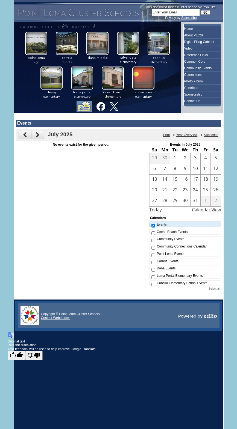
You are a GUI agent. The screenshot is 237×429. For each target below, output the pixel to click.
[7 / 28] (164, 201)
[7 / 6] (154, 169)
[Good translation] (16, 355)
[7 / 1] (175, 158)
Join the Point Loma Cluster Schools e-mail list (181, 7)
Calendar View (206, 210)
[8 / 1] (205, 201)
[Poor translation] (34, 355)
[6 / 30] (164, 158)
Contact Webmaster (55, 318)
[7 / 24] (195, 190)
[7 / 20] (154, 190)
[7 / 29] (175, 201)
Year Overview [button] (187, 135)
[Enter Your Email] (176, 12)
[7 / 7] (164, 169)
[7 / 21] (164, 190)
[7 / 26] (215, 190)
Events (162, 224)
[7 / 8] (175, 169)
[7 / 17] (195, 180)
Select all (214, 288)
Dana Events (166, 268)
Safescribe (189, 18)
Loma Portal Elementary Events (180, 276)
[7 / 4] (205, 158)
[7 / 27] (154, 201)
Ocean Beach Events (172, 232)
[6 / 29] (154, 158)
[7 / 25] (205, 190)
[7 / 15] (175, 180)
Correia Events (167, 261)
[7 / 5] (215, 158)
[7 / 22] (175, 190)
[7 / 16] (185, 180)
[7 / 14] (164, 180)
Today (155, 210)
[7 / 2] (185, 158)
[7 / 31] (195, 201)
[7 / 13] (154, 180)
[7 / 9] (185, 169)
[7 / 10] (195, 169)
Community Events (170, 239)
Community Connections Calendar (182, 246)
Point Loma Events (170, 254)
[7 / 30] (185, 201)
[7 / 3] (195, 158)
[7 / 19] (215, 180)
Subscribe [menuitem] (211, 135)
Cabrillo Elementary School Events (182, 283)
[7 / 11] (205, 169)
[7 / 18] (205, 180)
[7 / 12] (215, 169)
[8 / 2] (215, 201)
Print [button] (166, 135)
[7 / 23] (185, 190)
